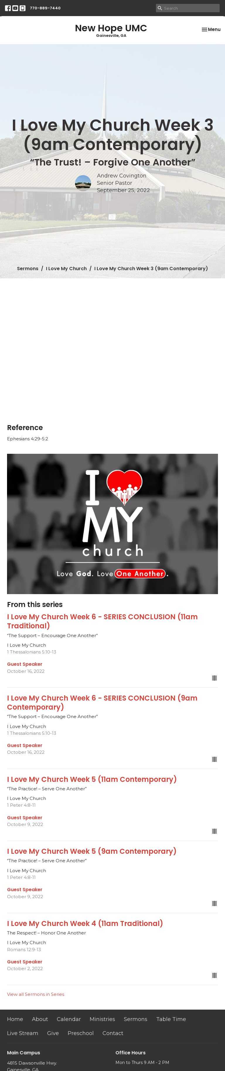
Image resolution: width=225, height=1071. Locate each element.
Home (15, 1019)
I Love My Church (66, 268)
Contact (113, 1033)
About (40, 1019)
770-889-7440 (45, 8)
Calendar (69, 1019)
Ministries (102, 1019)
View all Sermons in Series (35, 994)
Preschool (81, 1033)
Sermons (27, 268)
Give (53, 1033)
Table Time (171, 1019)
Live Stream (22, 1033)
